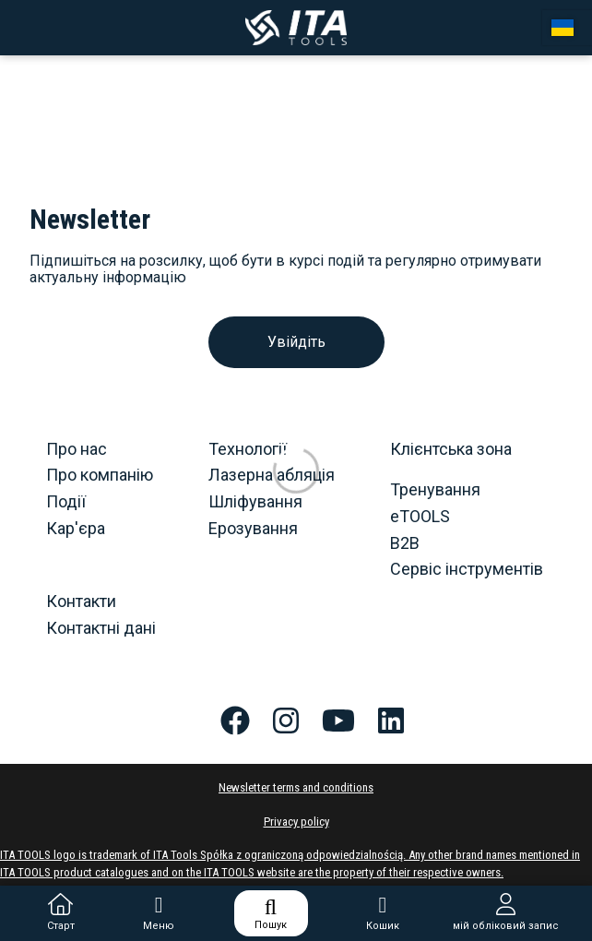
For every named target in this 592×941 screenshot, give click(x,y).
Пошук (271, 913)
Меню (158, 913)
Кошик (382, 913)
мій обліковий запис (506, 913)
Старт (61, 913)
